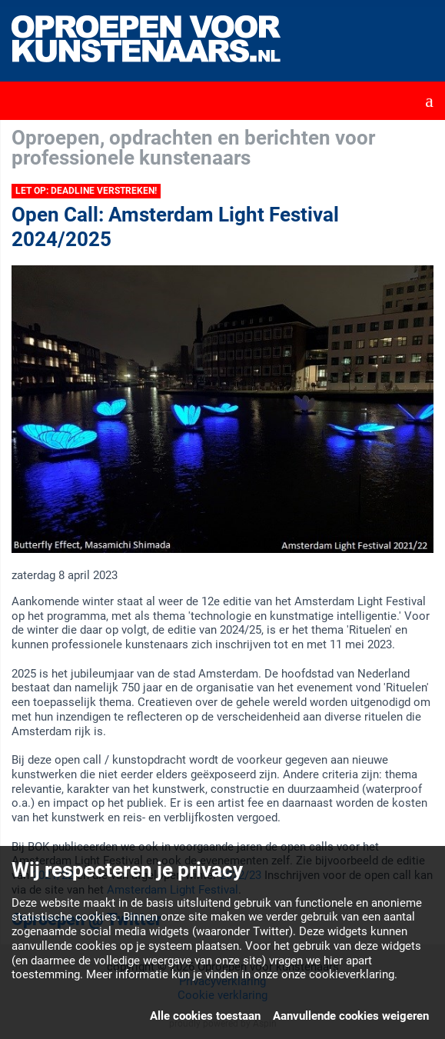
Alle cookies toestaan (205, 1016)
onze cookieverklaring (337, 974)
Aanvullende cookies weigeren (351, 1016)
